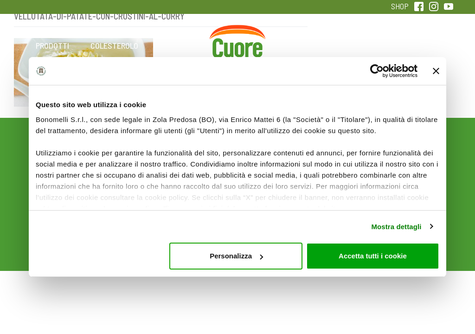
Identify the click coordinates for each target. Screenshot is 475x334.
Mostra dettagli (396, 227)
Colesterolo (114, 45)
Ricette (176, 45)
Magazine (299, 45)
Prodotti (52, 45)
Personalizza (236, 256)
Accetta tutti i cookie (373, 256)
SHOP (400, 6)
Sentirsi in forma (422, 51)
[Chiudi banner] (436, 71)
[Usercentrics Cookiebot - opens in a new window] (376, 71)
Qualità (361, 45)
